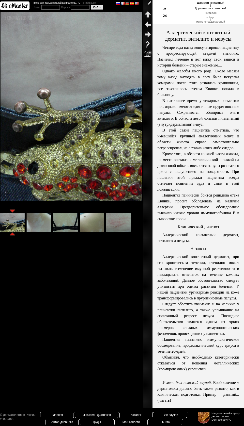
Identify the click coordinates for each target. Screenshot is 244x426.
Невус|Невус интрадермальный (210, 19)
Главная (57, 415)
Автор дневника (62, 422)
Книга (166, 422)
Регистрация (89, 2)
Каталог (136, 415)
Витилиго (211, 13)
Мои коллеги (131, 422)
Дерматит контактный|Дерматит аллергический (210, 5)
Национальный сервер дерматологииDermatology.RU (226, 416)
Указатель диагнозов (96, 415)
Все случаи (170, 415)
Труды (96, 422)
